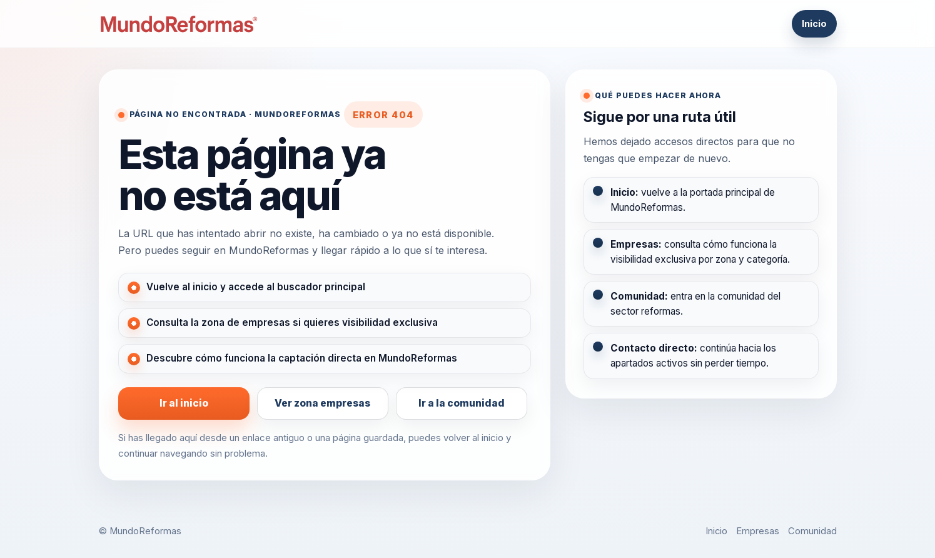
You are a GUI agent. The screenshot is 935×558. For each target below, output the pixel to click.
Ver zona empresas (322, 403)
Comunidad (812, 531)
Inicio (814, 23)
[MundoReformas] (179, 24)
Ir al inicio (183, 403)
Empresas (757, 531)
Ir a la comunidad (461, 403)
